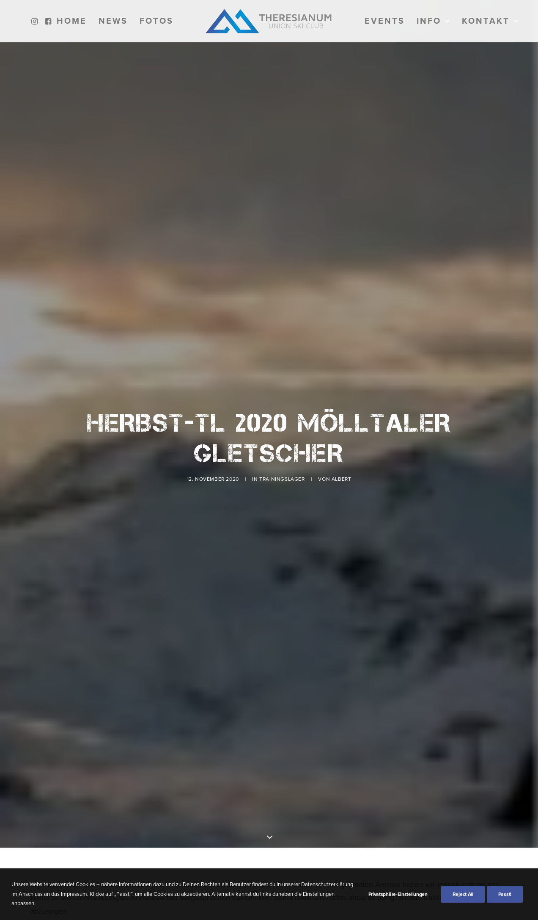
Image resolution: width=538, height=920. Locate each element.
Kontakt (490, 21)
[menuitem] (35, 21)
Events (385, 21)
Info (433, 21)
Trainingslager (282, 438)
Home (72, 21)
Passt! (504, 894)
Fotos (156, 21)
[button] (35, 21)
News (113, 21)
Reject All (463, 894)
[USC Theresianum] (269, 21)
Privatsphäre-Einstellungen (398, 894)
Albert (341, 438)
